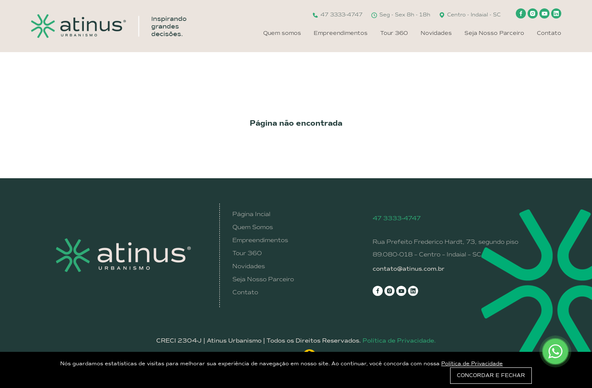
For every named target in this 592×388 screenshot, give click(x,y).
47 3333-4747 (337, 15)
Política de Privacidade (472, 364)
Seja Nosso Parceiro (494, 33)
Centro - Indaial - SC (470, 15)
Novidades (436, 33)
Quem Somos (252, 227)
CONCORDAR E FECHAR (491, 375)
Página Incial (251, 214)
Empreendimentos (341, 33)
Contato (549, 33)
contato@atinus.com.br (409, 268)
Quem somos (282, 33)
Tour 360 (394, 33)
